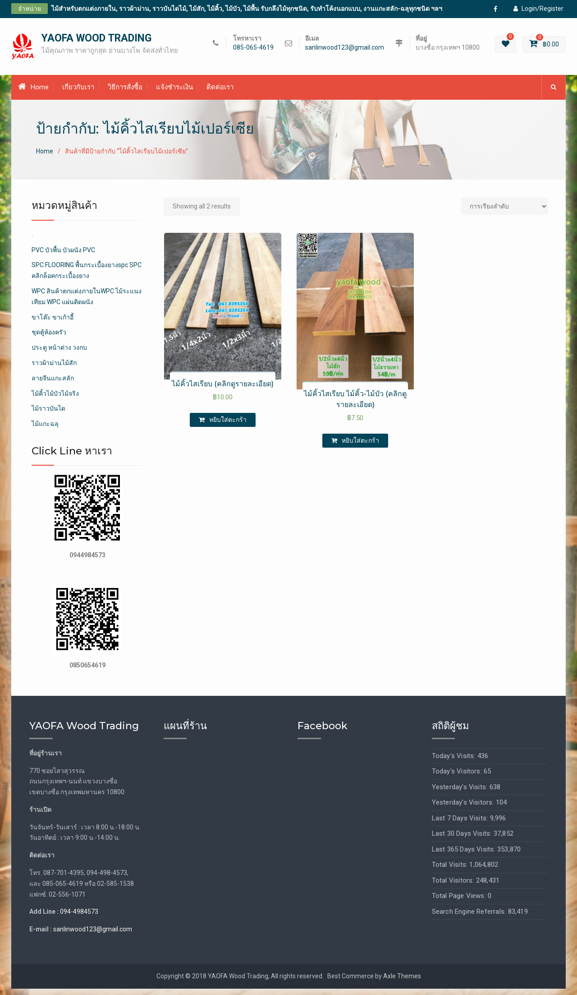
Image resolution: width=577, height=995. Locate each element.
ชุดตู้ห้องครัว (49, 338)
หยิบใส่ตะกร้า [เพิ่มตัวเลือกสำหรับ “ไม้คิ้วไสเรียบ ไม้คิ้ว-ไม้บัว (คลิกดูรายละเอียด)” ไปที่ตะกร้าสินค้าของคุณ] (360, 446)
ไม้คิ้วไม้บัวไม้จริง (55, 399)
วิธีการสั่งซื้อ (125, 93)
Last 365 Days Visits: (464, 856)
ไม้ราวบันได (48, 414)
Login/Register (538, 8)
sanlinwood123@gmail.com (344, 50)
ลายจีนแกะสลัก (53, 384)
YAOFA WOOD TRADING (96, 41)
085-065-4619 (253, 50)
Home (33, 92)
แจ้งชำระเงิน (174, 93)
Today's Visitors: (458, 777)
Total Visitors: (454, 887)
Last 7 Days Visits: (461, 824)
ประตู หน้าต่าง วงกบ (59, 353)
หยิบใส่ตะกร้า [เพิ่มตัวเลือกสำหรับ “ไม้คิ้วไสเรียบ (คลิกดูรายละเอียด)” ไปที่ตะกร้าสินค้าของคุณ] (228, 426)
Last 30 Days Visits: (463, 840)
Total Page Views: (460, 902)
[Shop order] (504, 212)
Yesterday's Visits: (461, 793)
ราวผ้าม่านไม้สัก (54, 369)
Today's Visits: (454, 762)
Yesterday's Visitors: (464, 809)
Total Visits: (451, 871)
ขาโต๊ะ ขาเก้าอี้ (52, 323)
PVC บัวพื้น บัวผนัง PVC (63, 256)
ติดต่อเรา (220, 93)
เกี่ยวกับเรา (78, 93)
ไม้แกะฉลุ (45, 430)
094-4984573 (79, 918)
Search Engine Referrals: (470, 918)
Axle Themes (402, 982)
